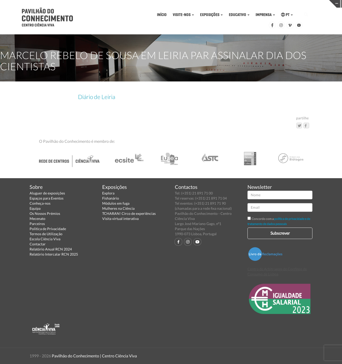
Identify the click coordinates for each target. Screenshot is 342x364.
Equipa (35, 208)
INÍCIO (162, 14)
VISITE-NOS (183, 14)
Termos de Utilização (46, 234)
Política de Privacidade (48, 229)
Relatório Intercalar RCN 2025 (54, 254)
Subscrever (280, 233)
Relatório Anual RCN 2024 (51, 249)
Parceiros (37, 223)
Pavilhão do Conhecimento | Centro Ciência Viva (94, 355)
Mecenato (37, 218)
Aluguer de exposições (47, 193)
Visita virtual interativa (120, 218)
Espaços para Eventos (46, 198)
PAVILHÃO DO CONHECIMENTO (159, 4)
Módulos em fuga (115, 203)
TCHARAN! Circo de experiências (129, 213)
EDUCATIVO (239, 14)
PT (287, 14)
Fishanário (110, 198)
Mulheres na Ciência (118, 208)
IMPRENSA (265, 14)
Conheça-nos (40, 203)
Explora (108, 193)
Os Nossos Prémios (45, 213)
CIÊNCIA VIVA (233, 3)
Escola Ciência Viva (45, 239)
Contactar (38, 244)
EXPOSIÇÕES (211, 14)
